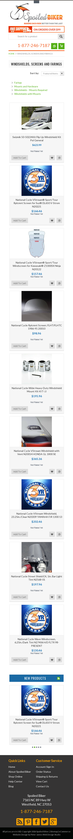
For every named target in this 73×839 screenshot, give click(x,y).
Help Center (15, 781)
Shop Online (15, 776)
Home (11, 53)
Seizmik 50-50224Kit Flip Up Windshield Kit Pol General (36, 138)
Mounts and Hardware (26, 86)
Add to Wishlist (52, 157)
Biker (36, 14)
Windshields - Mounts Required (30, 90)
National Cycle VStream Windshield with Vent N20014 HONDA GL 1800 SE (36, 452)
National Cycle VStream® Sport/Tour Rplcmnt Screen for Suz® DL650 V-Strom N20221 (37, 203)
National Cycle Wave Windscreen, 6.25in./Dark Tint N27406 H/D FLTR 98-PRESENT (37, 642)
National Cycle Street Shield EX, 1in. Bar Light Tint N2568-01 (36, 578)
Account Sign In (45, 766)
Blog (11, 786)
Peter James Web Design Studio (45, 834)
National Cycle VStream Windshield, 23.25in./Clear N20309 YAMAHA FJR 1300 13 (36, 515)
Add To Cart (19, 157)
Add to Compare (59, 157)
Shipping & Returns (47, 776)
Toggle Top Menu (36, 2)
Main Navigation (11, 45)
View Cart (41, 781)
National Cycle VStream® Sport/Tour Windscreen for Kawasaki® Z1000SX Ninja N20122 (37, 266)
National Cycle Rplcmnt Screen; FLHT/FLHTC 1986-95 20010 (36, 327)
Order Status (43, 771)
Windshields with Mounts (27, 93)
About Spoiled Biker (19, 771)
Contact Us (42, 786)
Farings (18, 82)
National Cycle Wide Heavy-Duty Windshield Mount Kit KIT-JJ (37, 389)
